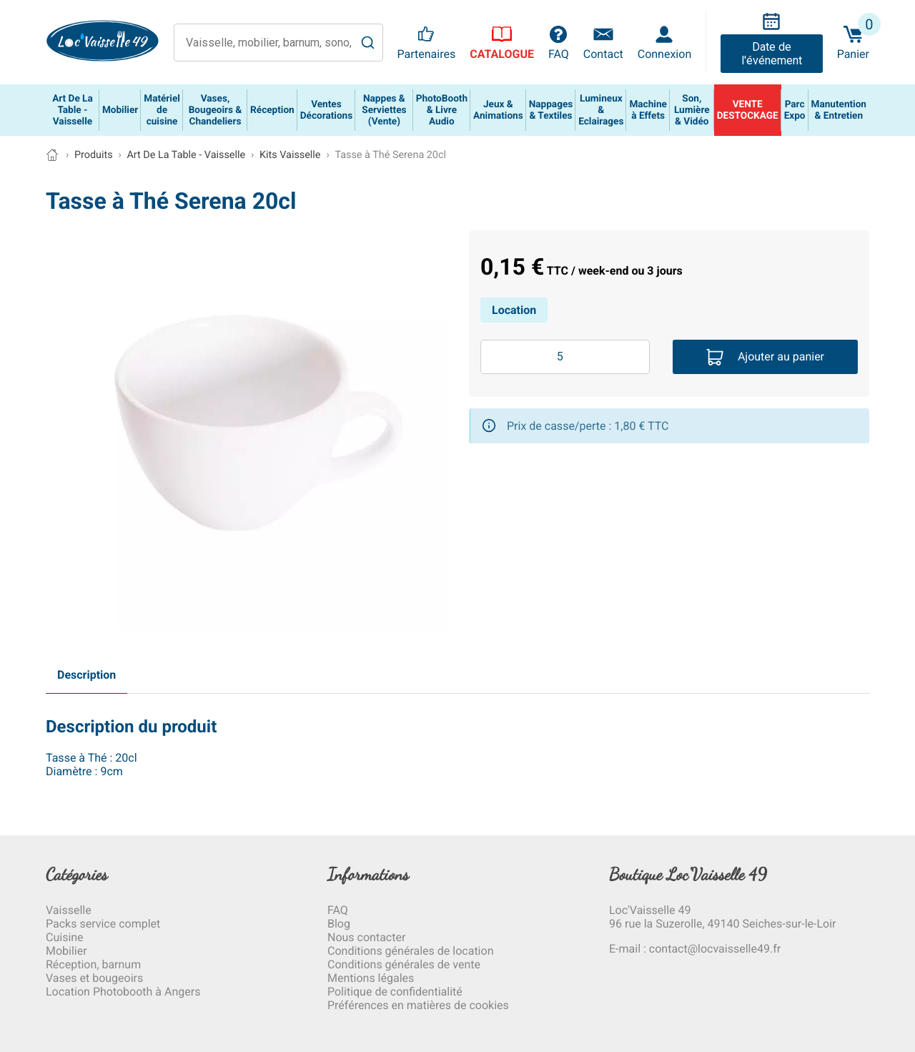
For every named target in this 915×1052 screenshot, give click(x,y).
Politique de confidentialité (395, 991)
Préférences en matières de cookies (418, 1005)
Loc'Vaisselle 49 (650, 910)
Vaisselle (69, 910)
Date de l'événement (771, 53)
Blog (338, 923)
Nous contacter (366, 937)
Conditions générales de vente (403, 964)
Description (86, 675)
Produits (93, 155)
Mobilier (66, 951)
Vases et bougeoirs (94, 978)
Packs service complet (103, 923)
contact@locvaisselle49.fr (715, 948)
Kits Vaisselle (290, 155)
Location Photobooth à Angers (123, 991)
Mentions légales (370, 978)
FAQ (337, 910)
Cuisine (65, 937)
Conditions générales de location (410, 951)
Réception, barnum (93, 964)
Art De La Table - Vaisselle (186, 155)
